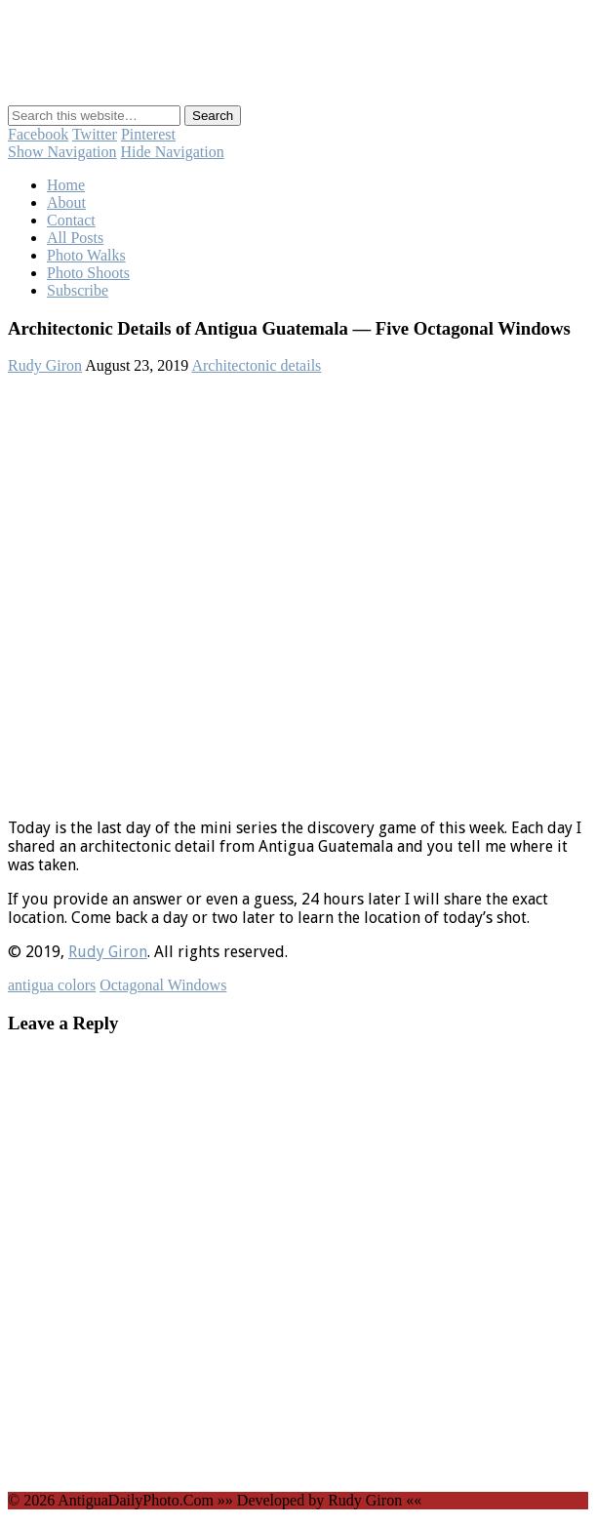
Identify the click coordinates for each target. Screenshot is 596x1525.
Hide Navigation (172, 151)
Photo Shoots (88, 272)
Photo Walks (86, 255)
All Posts (75, 237)
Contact (71, 220)
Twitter (94, 134)
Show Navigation (62, 151)
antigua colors (52, 985)
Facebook (38, 134)
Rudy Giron (45, 365)
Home (66, 185)
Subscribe (77, 290)
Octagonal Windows (162, 985)
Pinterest (148, 134)
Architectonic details (256, 365)
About (66, 202)
